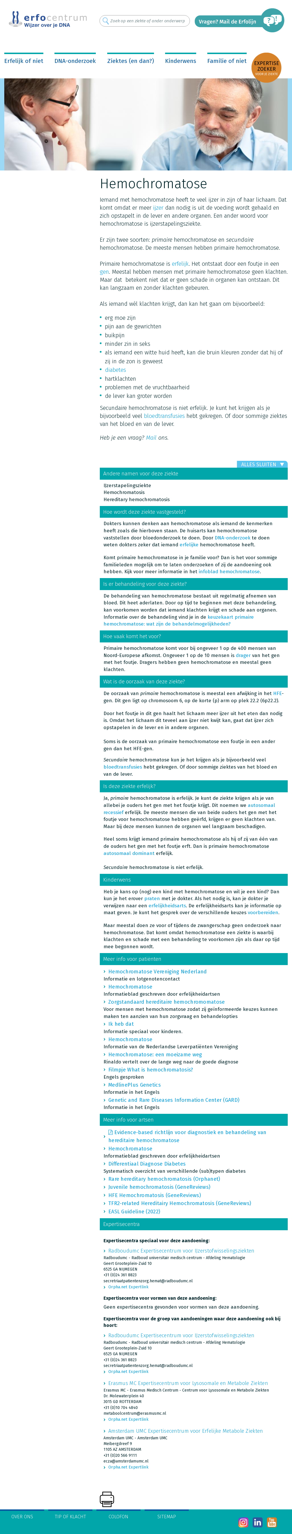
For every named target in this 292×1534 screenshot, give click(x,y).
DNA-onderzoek (75, 61)
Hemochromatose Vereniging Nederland (157, 972)
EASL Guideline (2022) (134, 1211)
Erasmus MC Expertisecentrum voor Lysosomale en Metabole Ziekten (188, 1383)
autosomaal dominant (129, 853)
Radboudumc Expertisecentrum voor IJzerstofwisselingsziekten (181, 1251)
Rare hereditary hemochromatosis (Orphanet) (164, 1179)
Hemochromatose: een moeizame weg (155, 1054)
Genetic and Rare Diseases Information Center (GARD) (174, 1100)
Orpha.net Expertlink (128, 1287)
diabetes (115, 369)
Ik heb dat (121, 1024)
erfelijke (189, 545)
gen (104, 271)
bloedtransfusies (164, 415)
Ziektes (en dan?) (130, 61)
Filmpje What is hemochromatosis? (150, 1070)
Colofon (118, 1517)
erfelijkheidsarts (167, 906)
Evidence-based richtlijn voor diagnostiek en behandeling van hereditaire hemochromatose (187, 1136)
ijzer (158, 207)
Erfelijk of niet (23, 61)
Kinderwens (180, 61)
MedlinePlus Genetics (134, 1085)
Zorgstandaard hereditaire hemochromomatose (166, 1002)
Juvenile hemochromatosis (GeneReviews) (159, 1187)
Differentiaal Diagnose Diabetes (147, 1164)
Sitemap (166, 1517)
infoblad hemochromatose (229, 572)
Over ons (22, 1517)
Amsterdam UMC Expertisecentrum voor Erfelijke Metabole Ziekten (185, 1431)
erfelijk (180, 263)
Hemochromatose (130, 987)
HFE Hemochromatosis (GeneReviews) (154, 1195)
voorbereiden (263, 913)
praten (152, 899)
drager (243, 655)
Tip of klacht (70, 1517)
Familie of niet (227, 61)
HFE (277, 693)
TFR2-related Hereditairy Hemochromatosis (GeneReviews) (179, 1203)
